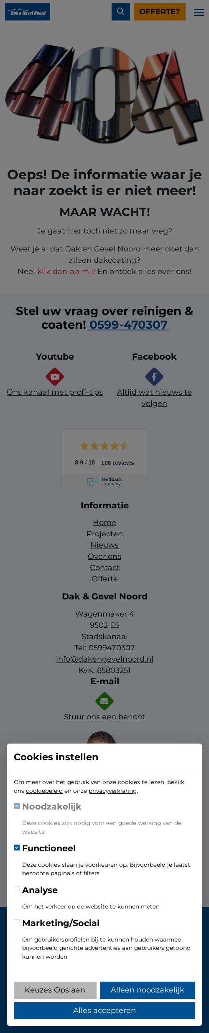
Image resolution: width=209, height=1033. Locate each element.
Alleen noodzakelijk (147, 990)
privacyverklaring (113, 790)
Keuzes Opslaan (55, 990)
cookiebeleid (44, 790)
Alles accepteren (104, 1010)
